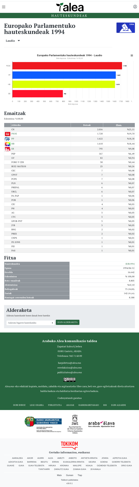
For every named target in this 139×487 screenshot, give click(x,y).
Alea (50, 458)
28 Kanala (95, 469)
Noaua (89, 465)
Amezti (60, 458)
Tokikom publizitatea (69, 480)
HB (12, 143)
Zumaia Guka (79, 469)
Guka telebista (36, 465)
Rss (105, 405)
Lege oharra (37, 405)
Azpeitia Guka (120, 458)
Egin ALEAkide (118, 405)
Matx (59, 475)
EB (12, 148)
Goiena (104, 462)
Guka (21, 465)
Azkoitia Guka (15, 462)
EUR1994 (130, 263)
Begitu (44, 462)
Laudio (13, 40)
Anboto (73, 458)
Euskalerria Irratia (73, 462)
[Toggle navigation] (4, 7)
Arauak (70, 405)
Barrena (32, 462)
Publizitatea (55, 405)
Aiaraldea (17, 458)
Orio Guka (126, 465)
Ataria (105, 458)
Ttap (80, 475)
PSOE (14, 133)
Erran (55, 462)
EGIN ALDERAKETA (68, 322)
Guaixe (10, 465)
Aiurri (40, 458)
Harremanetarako (88, 405)
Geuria (92, 462)
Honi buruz (19, 405)
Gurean (69, 475)
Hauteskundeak (69, 15)
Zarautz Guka (61, 469)
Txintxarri (44, 469)
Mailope (77, 465)
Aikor (30, 458)
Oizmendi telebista (107, 465)
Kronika (64, 465)
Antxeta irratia (89, 458)
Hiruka (52, 465)
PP (12, 138)
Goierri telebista (121, 462)
